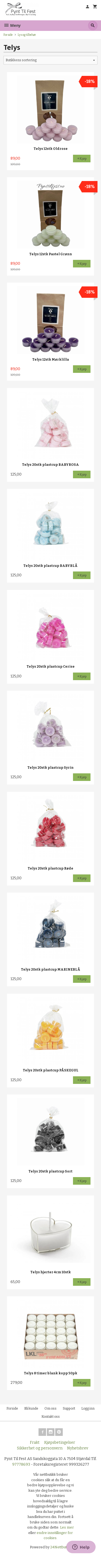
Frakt (35, 1442)
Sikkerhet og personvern (39, 1448)
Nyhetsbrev (77, 1448)
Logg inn (88, 1408)
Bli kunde (31, 1408)
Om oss (50, 1408)
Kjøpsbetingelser (59, 1442)
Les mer (67, 1527)
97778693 (21, 1464)
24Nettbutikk (60, 1547)
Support (69, 1408)
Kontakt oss (50, 1417)
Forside (8, 35)
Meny (12, 25)
